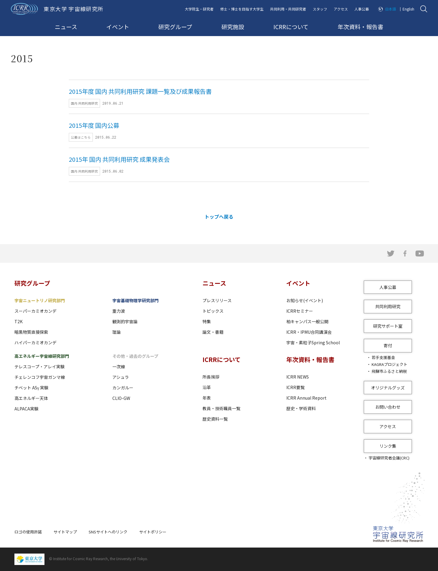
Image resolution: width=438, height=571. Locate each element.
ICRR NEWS (297, 377)
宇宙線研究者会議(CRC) (389, 458)
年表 (206, 398)
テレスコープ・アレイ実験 (39, 367)
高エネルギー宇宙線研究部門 (41, 356)
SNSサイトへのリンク (108, 532)
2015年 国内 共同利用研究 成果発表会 (119, 159)
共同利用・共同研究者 (288, 8)
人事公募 (361, 8)
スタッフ (320, 8)
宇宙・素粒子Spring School (313, 342)
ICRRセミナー (299, 311)
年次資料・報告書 (360, 27)
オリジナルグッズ (388, 388)
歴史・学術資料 (301, 408)
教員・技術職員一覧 (221, 408)
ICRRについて (291, 27)
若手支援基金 (383, 357)
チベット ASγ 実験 (31, 388)
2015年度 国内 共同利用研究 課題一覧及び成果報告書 (140, 91)
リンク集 (387, 446)
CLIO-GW (121, 398)
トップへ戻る (219, 216)
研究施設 (232, 27)
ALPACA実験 (26, 409)
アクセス (341, 8)
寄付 (388, 345)
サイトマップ (65, 532)
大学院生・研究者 (199, 8)
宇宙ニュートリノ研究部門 (39, 300)
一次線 (118, 367)
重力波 (118, 311)
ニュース (66, 27)
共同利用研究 (387, 306)
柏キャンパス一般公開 (307, 321)
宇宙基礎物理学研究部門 (135, 300)
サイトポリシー (152, 532)
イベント (117, 27)
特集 (206, 321)
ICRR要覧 (295, 387)
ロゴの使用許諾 (28, 532)
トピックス (213, 311)
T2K (18, 321)
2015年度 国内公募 (94, 125)
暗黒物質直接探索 (31, 332)
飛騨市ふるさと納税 (389, 371)
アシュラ (120, 377)
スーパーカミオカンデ (35, 311)
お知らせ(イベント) (304, 300)
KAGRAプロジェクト (389, 364)
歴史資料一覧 (215, 419)
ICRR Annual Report (306, 398)
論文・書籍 (213, 332)
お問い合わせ (387, 407)
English (408, 8)
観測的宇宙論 (125, 321)
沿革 (206, 387)
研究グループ (175, 27)
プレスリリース (217, 300)
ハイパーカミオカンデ (35, 342)
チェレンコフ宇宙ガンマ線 (39, 377)
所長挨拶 (210, 377)
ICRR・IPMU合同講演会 (309, 332)
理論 (116, 332)
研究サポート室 (388, 326)
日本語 (390, 8)
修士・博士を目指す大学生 (241, 8)
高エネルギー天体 (31, 398)
